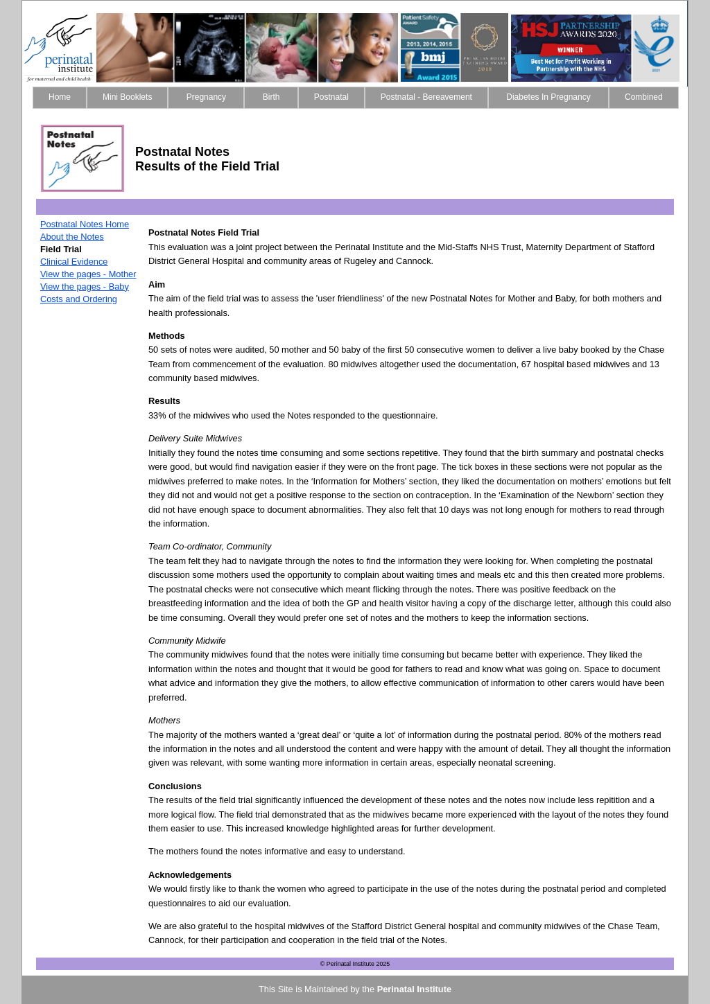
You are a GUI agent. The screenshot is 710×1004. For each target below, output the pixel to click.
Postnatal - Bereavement (426, 97)
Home (60, 97)
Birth (270, 97)
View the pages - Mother (88, 274)
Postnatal (331, 97)
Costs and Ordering (78, 299)
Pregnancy (206, 97)
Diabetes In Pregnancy (548, 97)
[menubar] (356, 98)
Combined (644, 97)
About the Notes (72, 236)
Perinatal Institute (414, 989)
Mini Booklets (127, 97)
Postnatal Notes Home (84, 224)
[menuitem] (60, 98)
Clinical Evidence (73, 261)
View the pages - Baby (84, 286)
